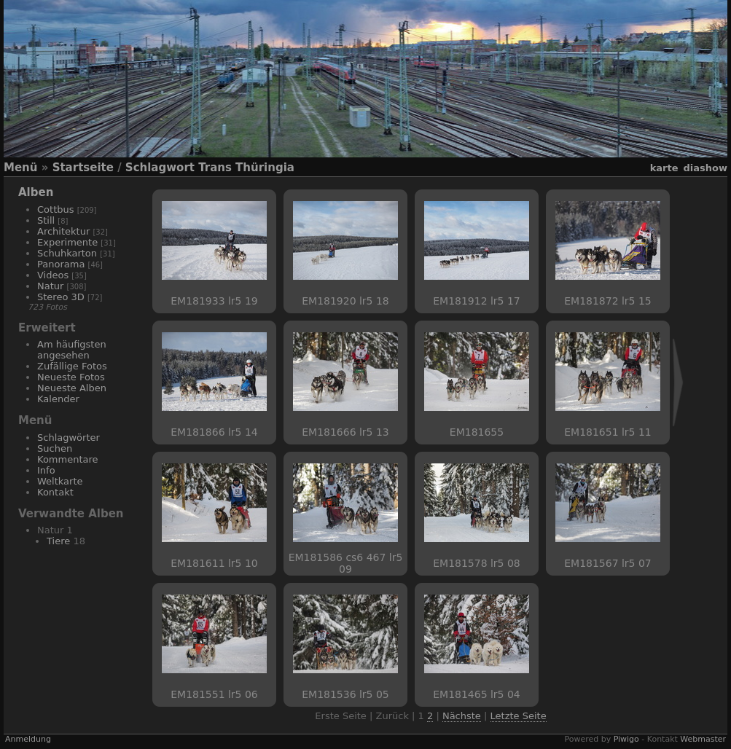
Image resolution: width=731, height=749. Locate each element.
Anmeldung (28, 739)
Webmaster (703, 739)
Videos (53, 275)
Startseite (83, 167)
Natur (50, 286)
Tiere (58, 541)
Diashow (705, 167)
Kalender (58, 398)
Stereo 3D (61, 296)
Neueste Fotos (71, 377)
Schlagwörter (68, 437)
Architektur (63, 231)
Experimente (67, 242)
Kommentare (67, 459)
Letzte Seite (518, 715)
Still (46, 220)
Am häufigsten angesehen (71, 350)
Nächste (461, 715)
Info (46, 470)
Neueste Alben (71, 388)
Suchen (54, 448)
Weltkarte (60, 481)
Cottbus (55, 209)
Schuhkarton (67, 253)
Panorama (61, 264)
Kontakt (55, 492)
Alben (35, 192)
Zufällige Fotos (72, 366)
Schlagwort (160, 167)
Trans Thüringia (246, 167)
